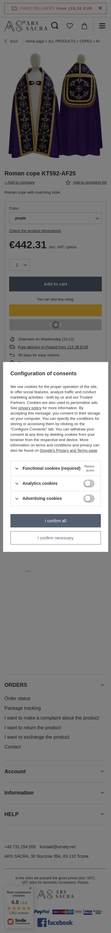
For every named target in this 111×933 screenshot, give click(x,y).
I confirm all (55, 520)
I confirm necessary (55, 538)
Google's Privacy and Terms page (68, 450)
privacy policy (29, 408)
